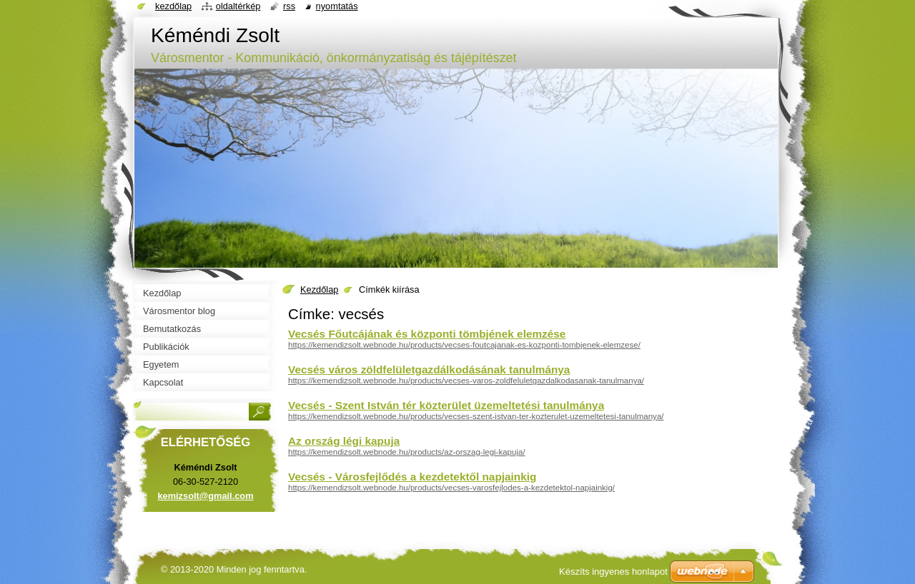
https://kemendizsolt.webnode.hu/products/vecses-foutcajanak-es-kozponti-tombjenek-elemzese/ (464, 345)
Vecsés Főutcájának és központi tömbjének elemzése (426, 334)
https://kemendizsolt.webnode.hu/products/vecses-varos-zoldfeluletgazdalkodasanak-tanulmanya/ (466, 380)
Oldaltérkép (238, 6)
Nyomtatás (337, 6)
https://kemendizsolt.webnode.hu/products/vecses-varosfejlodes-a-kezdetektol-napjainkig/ (451, 487)
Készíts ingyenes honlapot (613, 571)
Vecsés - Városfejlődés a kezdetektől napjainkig (412, 476)
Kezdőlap (319, 289)
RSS (289, 6)
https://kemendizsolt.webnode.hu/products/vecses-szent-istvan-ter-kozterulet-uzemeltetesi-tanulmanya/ (476, 416)
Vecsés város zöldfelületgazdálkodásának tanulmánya (429, 369)
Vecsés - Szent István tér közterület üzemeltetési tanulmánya (446, 405)
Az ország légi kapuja (344, 441)
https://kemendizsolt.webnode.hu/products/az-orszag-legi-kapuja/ (406, 452)
